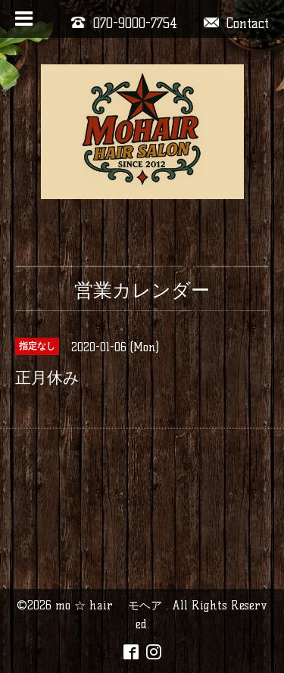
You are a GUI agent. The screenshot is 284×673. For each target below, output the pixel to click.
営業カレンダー (142, 290)
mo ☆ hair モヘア (110, 605)
